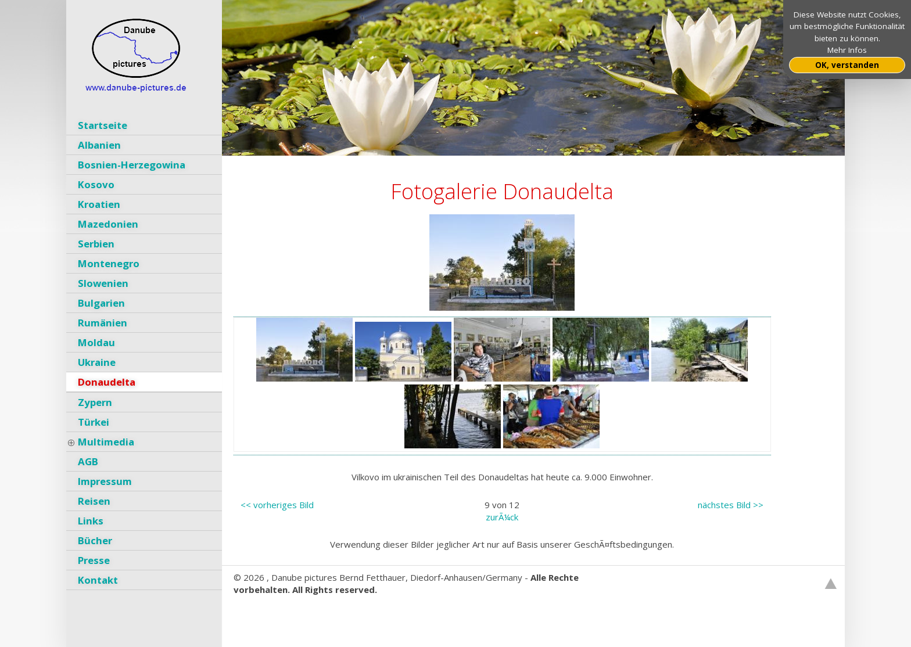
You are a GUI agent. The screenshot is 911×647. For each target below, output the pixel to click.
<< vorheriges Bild (277, 505)
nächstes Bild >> (730, 505)
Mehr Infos (847, 50)
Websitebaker (262, 614)
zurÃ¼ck (502, 517)
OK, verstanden (847, 65)
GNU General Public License (400, 614)
